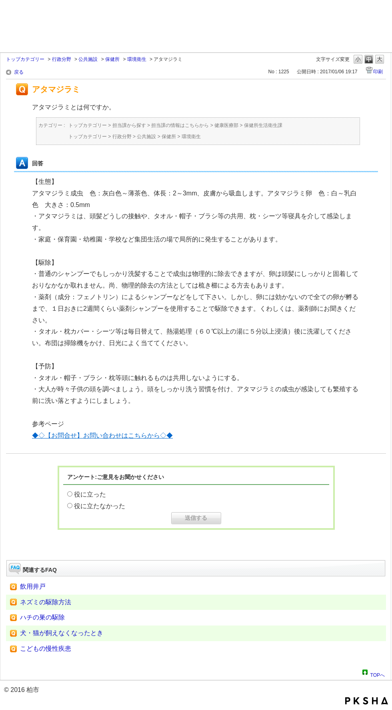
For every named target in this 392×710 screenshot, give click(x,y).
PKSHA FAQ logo (366, 701)
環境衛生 (136, 59)
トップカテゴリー (25, 59)
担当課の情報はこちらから (180, 125)
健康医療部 (226, 125)
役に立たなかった (99, 506)
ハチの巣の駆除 (42, 617)
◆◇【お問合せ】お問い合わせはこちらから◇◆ (102, 435)
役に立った (90, 494)
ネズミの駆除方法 (45, 602)
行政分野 (61, 59)
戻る (19, 72)
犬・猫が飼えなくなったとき (61, 633)
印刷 (378, 71)
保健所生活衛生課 (263, 125)
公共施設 (88, 59)
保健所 (112, 59)
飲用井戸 (33, 586)
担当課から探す (129, 125)
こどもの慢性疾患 (45, 648)
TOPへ (377, 674)
